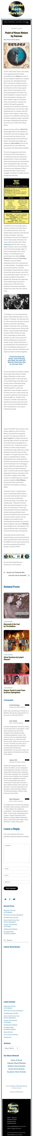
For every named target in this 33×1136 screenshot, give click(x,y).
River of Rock (16, 1060)
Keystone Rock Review (16, 1072)
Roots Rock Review (16, 1069)
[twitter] (5, 899)
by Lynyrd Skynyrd (13, 915)
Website (7, 882)
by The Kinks (11, 1034)
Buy (12, 39)
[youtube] (14, 899)
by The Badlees (12, 625)
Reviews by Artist (12, 1123)
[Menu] (27, 22)
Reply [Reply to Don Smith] (27, 720)
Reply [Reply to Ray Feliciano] (27, 799)
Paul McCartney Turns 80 (11, 917)
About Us (14, 1121)
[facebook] (10, 899)
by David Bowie (10, 929)
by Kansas (16, 34)
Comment (8, 845)
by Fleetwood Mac (16, 572)
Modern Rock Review (16, 1066)
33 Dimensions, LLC (16, 1130)
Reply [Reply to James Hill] (27, 759)
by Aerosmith (17, 575)
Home (8, 1121)
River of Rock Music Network (19, 1090)
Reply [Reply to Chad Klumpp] (27, 705)
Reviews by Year (11, 1125)
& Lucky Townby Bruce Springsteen (14, 691)
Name (7, 868)
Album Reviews (8, 621)
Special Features (11, 1127)
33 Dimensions (19, 1095)
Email (7, 875)
